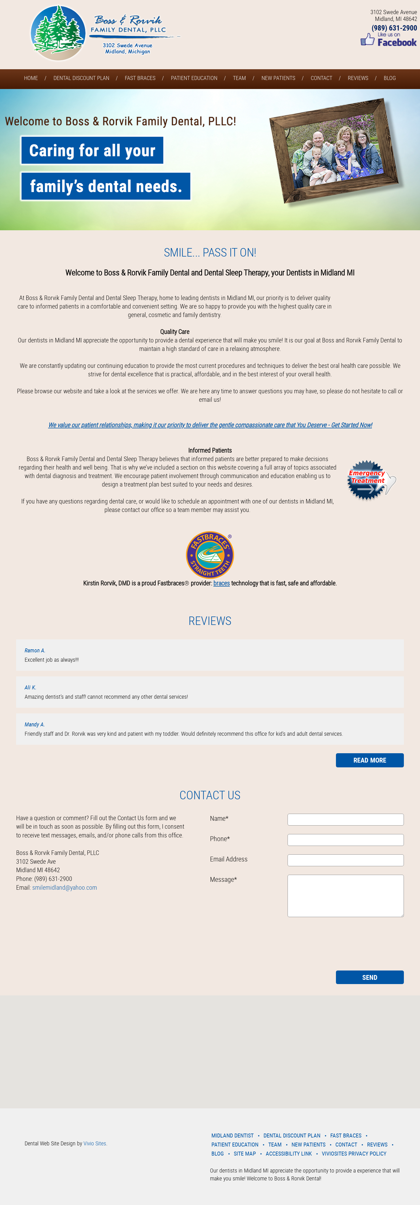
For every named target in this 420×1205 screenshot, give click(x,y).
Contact (321, 78)
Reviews (358, 78)
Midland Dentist (232, 1135)
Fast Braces (140, 78)
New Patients (278, 78)
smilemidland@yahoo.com (64, 887)
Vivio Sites (94, 1143)
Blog (390, 78)
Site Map (245, 1153)
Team (239, 78)
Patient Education (194, 78)
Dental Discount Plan (81, 78)
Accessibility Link (289, 1153)
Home (31, 78)
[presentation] (233, 946)
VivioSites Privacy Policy (354, 1153)
